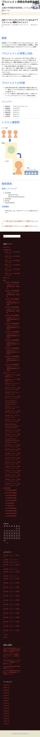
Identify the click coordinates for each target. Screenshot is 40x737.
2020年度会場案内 (9, 503)
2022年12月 (6, 695)
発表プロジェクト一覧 (9, 373)
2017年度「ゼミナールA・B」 (11, 562)
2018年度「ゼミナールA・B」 (21, 25)
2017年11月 (6, 718)
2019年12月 (6, 711)
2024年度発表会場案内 (11, 513)
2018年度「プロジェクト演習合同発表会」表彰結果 (13, 311)
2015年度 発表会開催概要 (12, 282)
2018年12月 (6, 713)
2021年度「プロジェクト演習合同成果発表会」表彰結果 (13, 335)
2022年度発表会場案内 (11, 508)
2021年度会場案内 (9, 505)
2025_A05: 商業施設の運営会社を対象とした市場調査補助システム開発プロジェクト (11, 672)
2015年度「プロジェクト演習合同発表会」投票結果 (13, 286)
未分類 (5, 637)
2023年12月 (6, 693)
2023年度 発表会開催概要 (12, 348)
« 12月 (6, 543)
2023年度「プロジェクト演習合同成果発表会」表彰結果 (13, 352)
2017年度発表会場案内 (11, 495)
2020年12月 (6, 705)
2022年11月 (6, 698)
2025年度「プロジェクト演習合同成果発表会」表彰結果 (13, 368)
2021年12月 (6, 703)
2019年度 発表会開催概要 (12, 315)
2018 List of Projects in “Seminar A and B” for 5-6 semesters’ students (11, 402)
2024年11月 (6, 690)
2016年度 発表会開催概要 (12, 290)
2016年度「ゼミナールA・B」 (11, 559)
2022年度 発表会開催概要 (12, 340)
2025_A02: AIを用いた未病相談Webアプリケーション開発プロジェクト (11, 655)
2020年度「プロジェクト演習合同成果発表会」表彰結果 (13, 327)
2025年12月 (6, 685)
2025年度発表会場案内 (11, 516)
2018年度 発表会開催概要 (12, 307)
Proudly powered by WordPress (20, 733)
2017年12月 (6, 716)
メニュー (4, 13)
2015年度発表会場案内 (11, 490)
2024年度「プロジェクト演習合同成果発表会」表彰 (13, 360)
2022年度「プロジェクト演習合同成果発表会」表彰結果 (13, 343)
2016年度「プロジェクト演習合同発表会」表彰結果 (13, 294)
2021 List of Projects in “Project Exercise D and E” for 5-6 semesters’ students (12, 440)
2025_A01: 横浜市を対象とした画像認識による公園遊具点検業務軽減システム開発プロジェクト (11, 649)
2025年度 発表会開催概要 (12, 364)
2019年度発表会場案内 (11, 500)
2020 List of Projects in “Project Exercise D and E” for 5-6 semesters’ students (12, 425)
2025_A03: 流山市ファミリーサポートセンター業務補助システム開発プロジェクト (11, 662)
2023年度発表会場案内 (11, 510)
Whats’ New (6, 247)
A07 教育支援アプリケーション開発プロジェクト (20, 227)
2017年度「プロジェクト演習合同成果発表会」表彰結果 (13, 302)
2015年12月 (6, 723)
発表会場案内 (6, 488)
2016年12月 (6, 721)
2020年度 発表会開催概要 (12, 323)
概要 (4, 280)
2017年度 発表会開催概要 (12, 299)
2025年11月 (6, 687)
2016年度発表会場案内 (11, 492)
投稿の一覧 (6, 278)
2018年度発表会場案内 (11, 498)
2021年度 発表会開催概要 (12, 332)
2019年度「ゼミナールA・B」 (11, 576)
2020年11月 (6, 708)
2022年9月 (6, 700)
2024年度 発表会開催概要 (12, 356)
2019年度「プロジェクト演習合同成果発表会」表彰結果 (13, 319)
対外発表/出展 (7, 249)
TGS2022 (5, 634)
